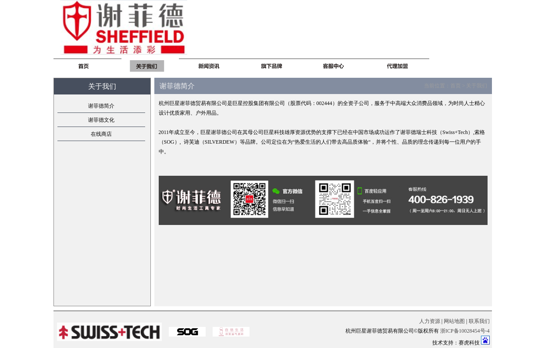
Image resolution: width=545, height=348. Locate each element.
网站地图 (454, 321)
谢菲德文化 (101, 120)
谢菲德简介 (101, 106)
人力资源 (429, 321)
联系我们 (479, 321)
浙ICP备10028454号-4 (465, 331)
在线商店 (101, 134)
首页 (455, 86)
